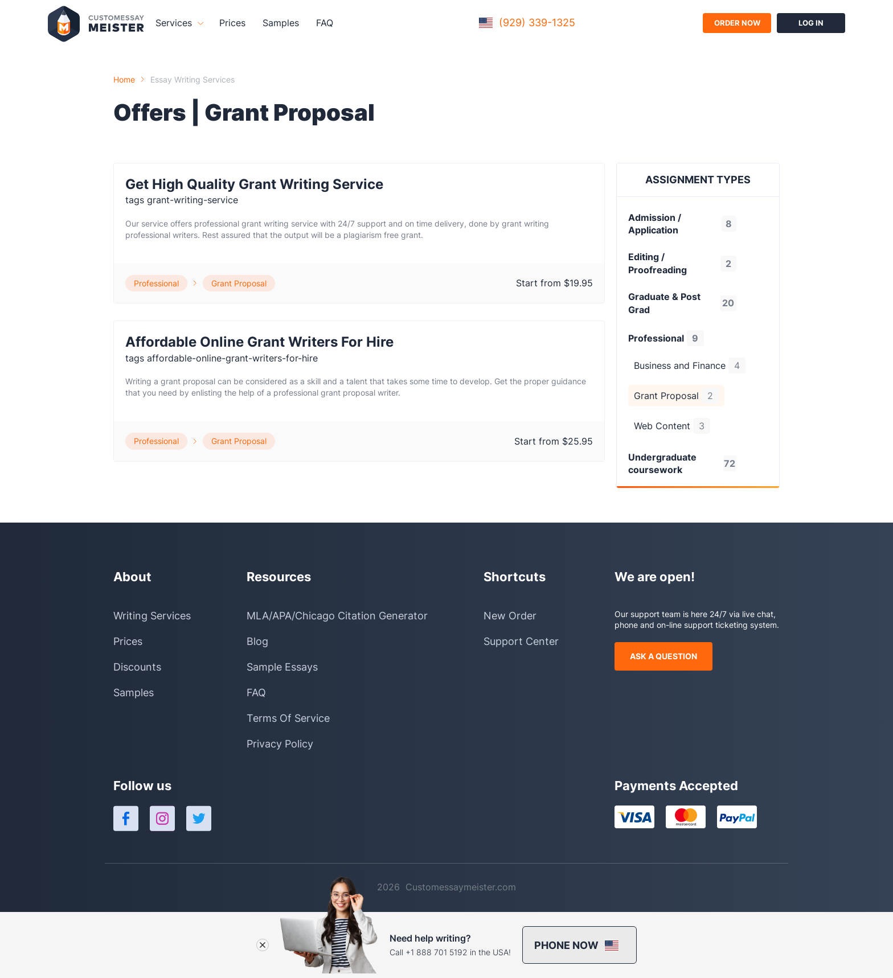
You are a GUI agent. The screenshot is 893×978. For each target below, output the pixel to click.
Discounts (137, 667)
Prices (232, 22)
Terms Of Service (288, 718)
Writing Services (152, 616)
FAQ (324, 22)
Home (124, 79)
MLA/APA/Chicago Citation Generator (337, 616)
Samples (281, 22)
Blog (257, 641)
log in (811, 22)
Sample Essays (282, 667)
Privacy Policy (280, 744)
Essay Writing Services (192, 79)
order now (737, 22)
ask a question (663, 656)
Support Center (521, 641)
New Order (510, 616)
